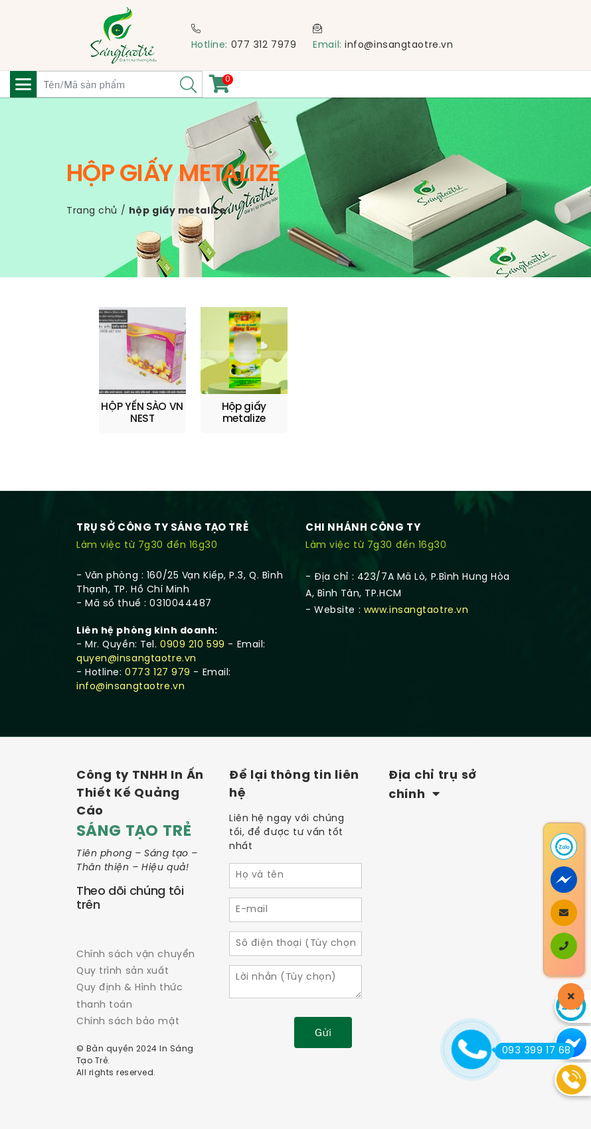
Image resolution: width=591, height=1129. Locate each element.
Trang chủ (92, 211)
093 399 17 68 (533, 1050)
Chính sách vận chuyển (135, 955)
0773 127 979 (158, 673)
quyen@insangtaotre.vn (136, 659)
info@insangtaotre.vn (399, 45)
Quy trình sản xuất (122, 971)
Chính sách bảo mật (127, 1022)
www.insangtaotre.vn (416, 611)
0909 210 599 (192, 645)
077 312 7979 (264, 45)
